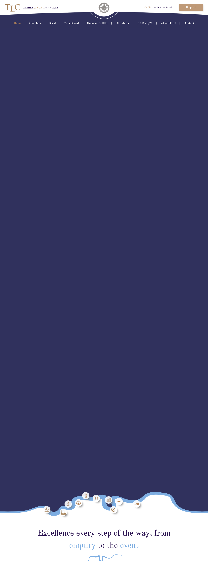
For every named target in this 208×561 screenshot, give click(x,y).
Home (17, 23)
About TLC (168, 23)
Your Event (71, 23)
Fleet (52, 23)
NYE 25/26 (145, 23)
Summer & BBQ (97, 23)
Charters (35, 23)
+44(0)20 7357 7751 (163, 8)
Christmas (122, 23)
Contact (189, 23)
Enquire (191, 7)
